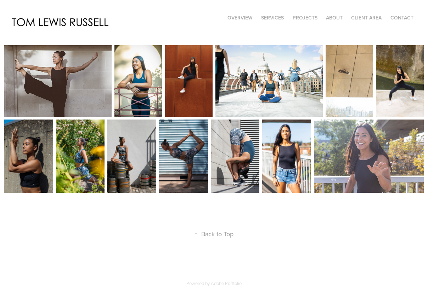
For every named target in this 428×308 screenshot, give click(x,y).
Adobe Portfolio (226, 283)
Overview (240, 17)
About (334, 17)
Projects (305, 17)
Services (272, 17)
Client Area (366, 17)
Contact (401, 17)
